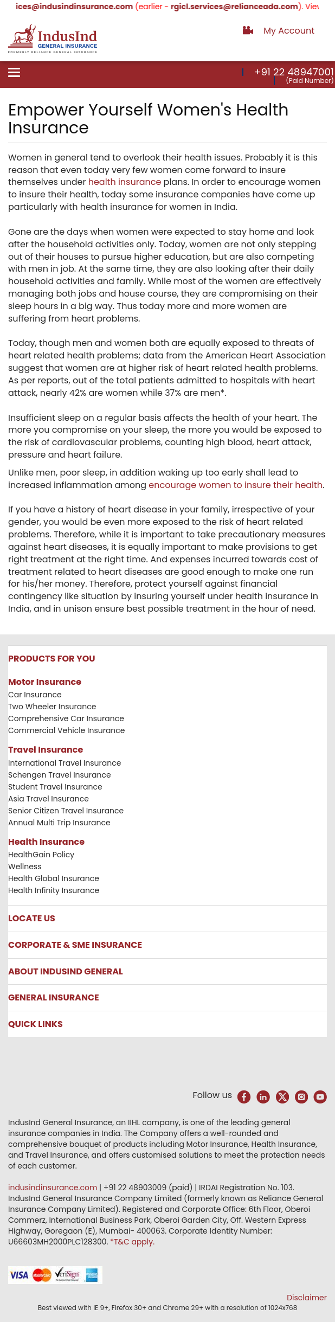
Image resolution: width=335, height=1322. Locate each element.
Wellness (25, 866)
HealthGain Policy (41, 854)
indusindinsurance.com (53, 1187)
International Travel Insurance (64, 763)
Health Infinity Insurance (54, 890)
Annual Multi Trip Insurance (59, 822)
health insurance (125, 182)
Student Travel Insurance (55, 786)
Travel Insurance (45, 749)
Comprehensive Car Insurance (66, 718)
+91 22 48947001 (294, 72)
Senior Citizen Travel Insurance (66, 810)
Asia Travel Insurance (48, 798)
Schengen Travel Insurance (59, 774)
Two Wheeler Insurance (52, 706)
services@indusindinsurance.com (72, 6)
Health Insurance (46, 842)
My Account (288, 30)
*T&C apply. (132, 1241)
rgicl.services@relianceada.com (241, 6)
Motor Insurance (44, 682)
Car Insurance (35, 694)
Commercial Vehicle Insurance (66, 730)
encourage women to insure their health (236, 485)
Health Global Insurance (54, 878)
